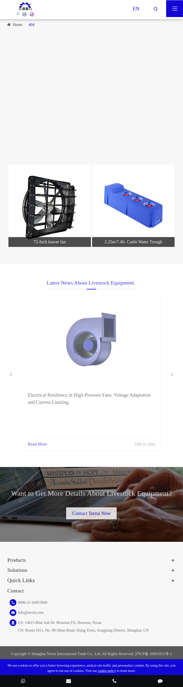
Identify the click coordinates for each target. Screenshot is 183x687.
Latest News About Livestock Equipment (90, 285)
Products (16, 560)
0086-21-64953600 (32, 602)
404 (31, 25)
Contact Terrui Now (91, 511)
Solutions (17, 570)
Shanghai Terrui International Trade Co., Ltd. (66, 654)
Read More (37, 441)
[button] (11, 374)
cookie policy (107, 671)
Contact (15, 591)
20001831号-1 (161, 654)
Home (17, 25)
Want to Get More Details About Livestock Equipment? (91, 495)
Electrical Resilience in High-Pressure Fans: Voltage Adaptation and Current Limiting (89, 395)
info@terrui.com (31, 612)
